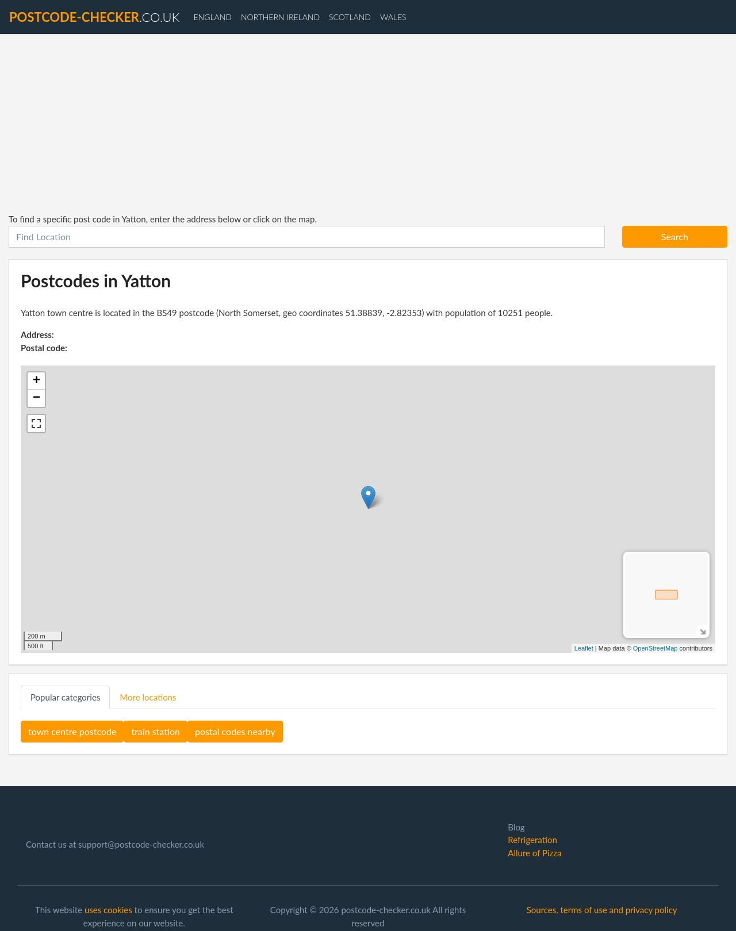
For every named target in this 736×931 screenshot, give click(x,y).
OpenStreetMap (655, 648)
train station (155, 731)
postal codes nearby (235, 731)
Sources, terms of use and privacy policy (602, 910)
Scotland (350, 17)
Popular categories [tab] (65, 697)
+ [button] (36, 381)
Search (674, 236)
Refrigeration (532, 839)
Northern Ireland (280, 17)
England (212, 17)
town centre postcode (72, 731)
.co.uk (94, 17)
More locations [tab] (148, 697)
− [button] (36, 398)
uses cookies (108, 910)
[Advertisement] (368, 123)
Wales (393, 17)
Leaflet (583, 648)
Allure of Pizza (534, 853)
